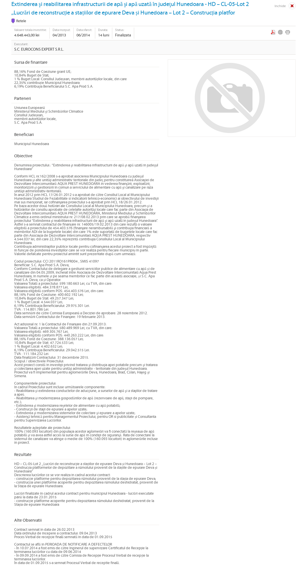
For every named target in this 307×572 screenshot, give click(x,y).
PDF (273, 32)
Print (287, 32)
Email (280, 32)
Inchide (280, 6)
